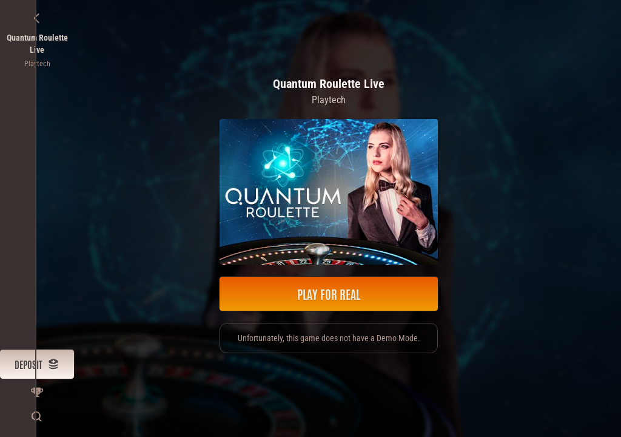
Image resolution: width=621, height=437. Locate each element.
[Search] (37, 416)
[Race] (37, 392)
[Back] (37, 18)
